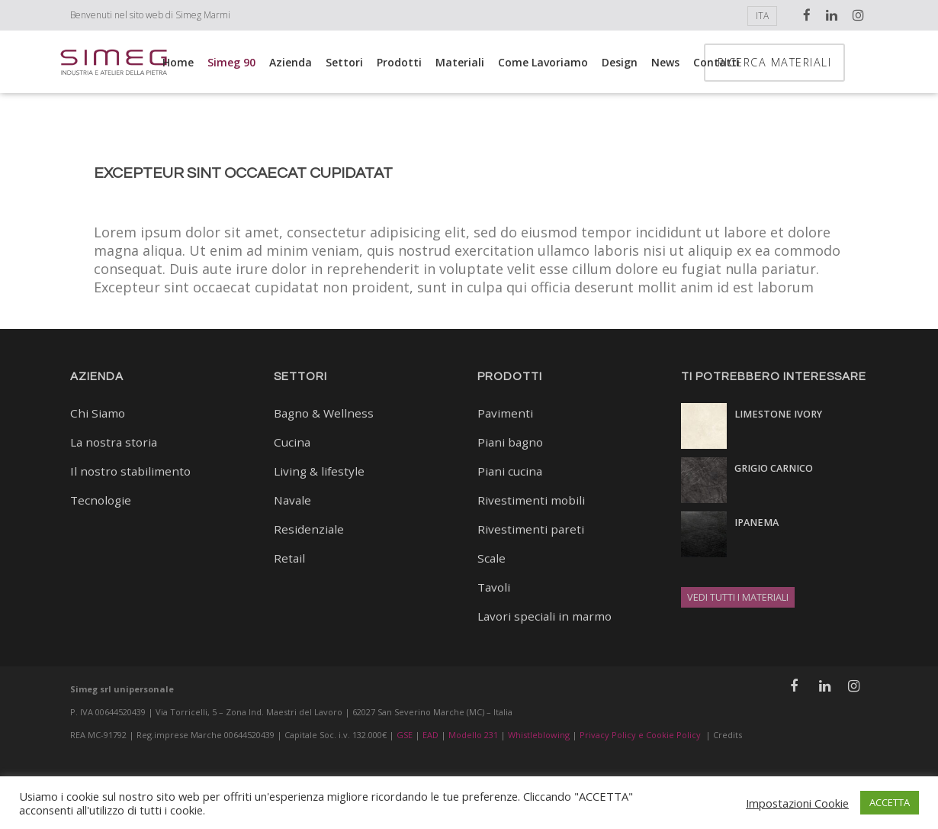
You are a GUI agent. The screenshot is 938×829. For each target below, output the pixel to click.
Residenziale (309, 529)
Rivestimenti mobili (531, 500)
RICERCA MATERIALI (814, 62)
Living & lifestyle (319, 471)
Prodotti (399, 62)
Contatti (716, 62)
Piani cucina (509, 471)
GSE (405, 734)
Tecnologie (100, 500)
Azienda (290, 62)
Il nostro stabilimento (130, 471)
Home (178, 62)
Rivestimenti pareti (530, 529)
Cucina (292, 442)
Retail (289, 558)
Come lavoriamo (543, 62)
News (665, 62)
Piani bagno (510, 442)
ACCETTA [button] (889, 802)
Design (620, 62)
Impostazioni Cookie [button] (797, 803)
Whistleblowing (539, 734)
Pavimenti (505, 413)
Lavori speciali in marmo (544, 616)
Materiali (459, 62)
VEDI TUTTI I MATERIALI (738, 597)
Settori (344, 62)
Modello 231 (473, 734)
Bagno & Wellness (324, 413)
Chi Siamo (97, 413)
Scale (491, 558)
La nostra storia (113, 442)
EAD (430, 734)
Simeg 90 (231, 62)
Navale (292, 500)
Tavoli (493, 587)
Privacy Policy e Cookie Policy (640, 734)
